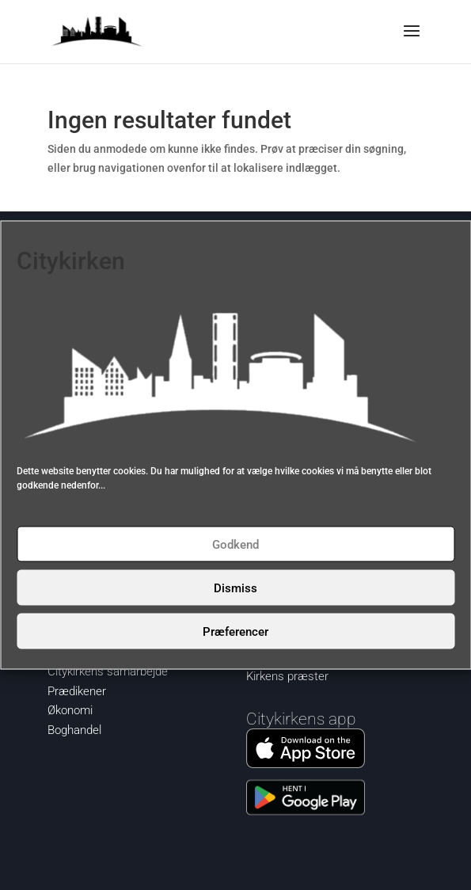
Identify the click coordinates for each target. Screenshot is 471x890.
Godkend (235, 544)
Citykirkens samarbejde (107, 671)
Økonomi (70, 710)
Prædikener (76, 691)
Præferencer (235, 631)
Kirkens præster (287, 676)
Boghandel (74, 730)
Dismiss (235, 587)
